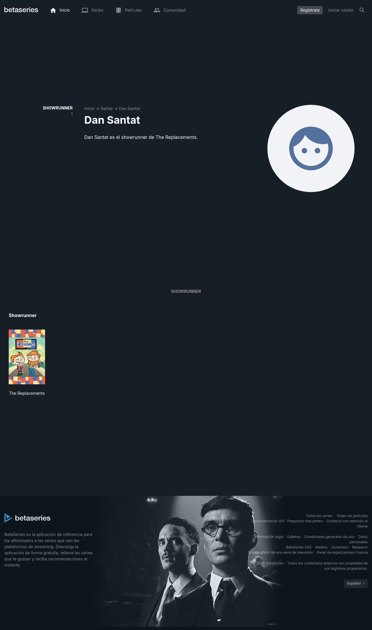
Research (360, 547)
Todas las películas (352, 516)
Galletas (294, 537)
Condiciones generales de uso (329, 537)
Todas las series (319, 516)
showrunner (186, 291)
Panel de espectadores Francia (342, 552)
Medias (322, 547)
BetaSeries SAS (299, 547)
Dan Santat (129, 108)
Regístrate (310, 10)
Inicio (89, 108)
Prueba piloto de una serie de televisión (280, 552)
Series (107, 108)
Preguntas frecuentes (305, 521)
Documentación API (268, 521)
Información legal (269, 537)
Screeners (340, 547)
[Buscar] (362, 10)
